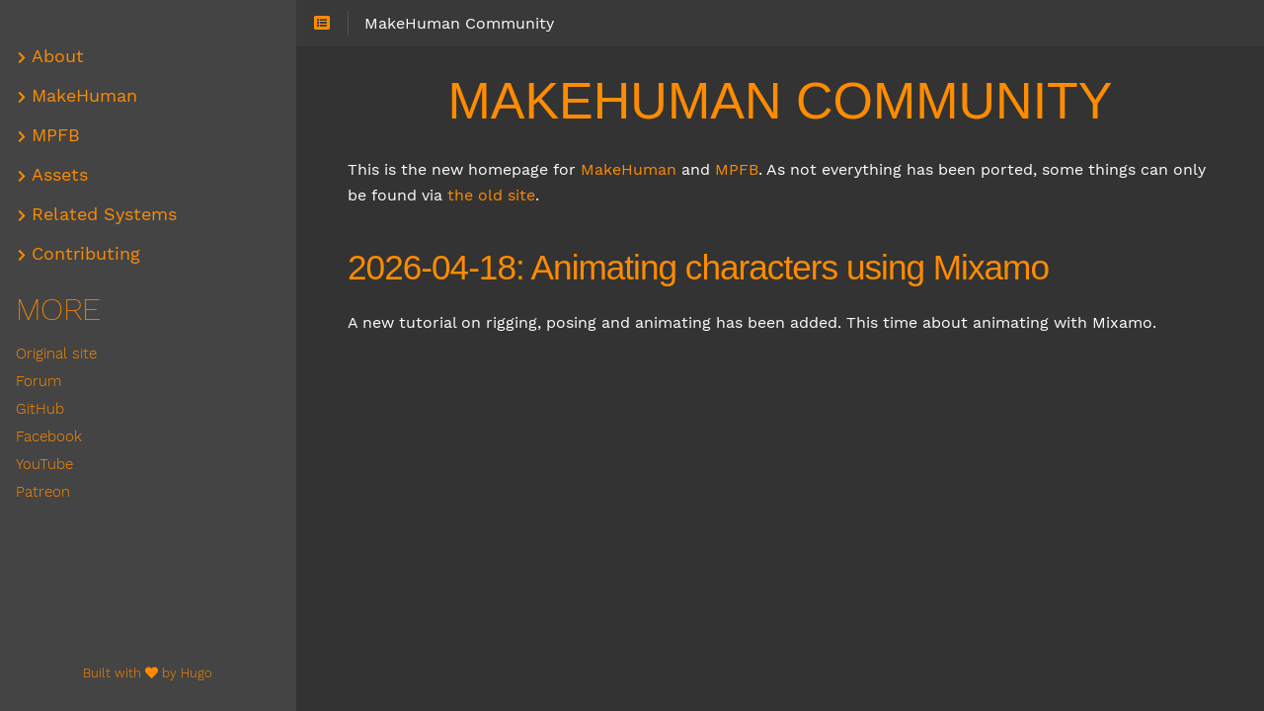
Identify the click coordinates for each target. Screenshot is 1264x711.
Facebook (49, 436)
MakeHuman (628, 169)
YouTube (44, 464)
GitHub (40, 409)
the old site (491, 195)
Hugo (196, 673)
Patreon (43, 492)
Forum (38, 381)
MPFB (736, 169)
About (58, 56)
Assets (60, 175)
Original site (56, 353)
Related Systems (104, 214)
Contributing (86, 254)
